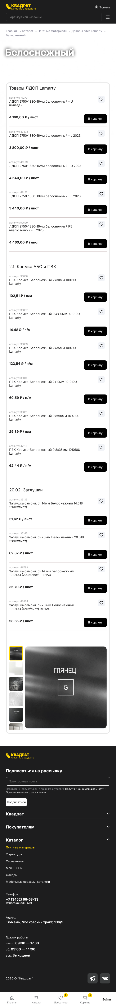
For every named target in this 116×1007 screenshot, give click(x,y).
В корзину (95, 118)
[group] (66, 688)
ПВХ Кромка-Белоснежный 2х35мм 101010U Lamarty (43, 349)
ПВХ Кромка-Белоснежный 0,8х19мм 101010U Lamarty (44, 417)
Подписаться (16, 802)
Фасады (11, 875)
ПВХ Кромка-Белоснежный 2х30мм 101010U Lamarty (43, 282)
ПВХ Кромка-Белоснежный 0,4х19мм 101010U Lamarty (44, 315)
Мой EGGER (14, 868)
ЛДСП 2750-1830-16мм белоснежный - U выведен (41, 103)
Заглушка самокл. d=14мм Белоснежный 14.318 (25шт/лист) (46, 505)
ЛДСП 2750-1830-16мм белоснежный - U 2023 (45, 166)
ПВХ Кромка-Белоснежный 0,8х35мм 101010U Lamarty (44, 451)
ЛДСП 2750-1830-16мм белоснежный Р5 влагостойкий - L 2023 (40, 228)
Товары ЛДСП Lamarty (32, 88)
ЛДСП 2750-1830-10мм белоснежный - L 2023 (45, 196)
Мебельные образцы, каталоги (28, 881)
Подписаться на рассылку (34, 770)
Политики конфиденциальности (84, 788)
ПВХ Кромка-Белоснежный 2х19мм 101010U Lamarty (43, 383)
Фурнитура (14, 854)
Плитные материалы (20, 847)
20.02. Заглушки (26, 489)
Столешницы (15, 861)
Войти (106, 999)
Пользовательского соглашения (26, 792)
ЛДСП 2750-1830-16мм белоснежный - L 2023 (45, 135)
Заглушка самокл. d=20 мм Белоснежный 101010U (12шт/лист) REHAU (41, 607)
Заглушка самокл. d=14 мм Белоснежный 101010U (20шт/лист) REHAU (41, 573)
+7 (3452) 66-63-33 (22, 899)
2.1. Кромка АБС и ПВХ (32, 266)
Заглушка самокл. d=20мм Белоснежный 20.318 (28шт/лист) (46, 539)
